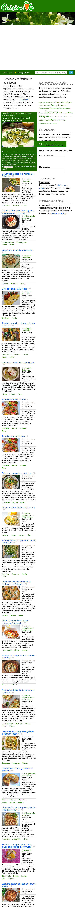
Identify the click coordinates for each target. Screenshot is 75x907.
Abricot (4, 802)
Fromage (63, 113)
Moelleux (52, 116)
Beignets (14, 283)
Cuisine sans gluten (44, 108)
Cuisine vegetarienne (64, 108)
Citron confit (6, 876)
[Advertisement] (21, 47)
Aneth (12, 357)
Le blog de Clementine (26, 180)
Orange (24, 876)
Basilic (53, 102)
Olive (3, 879)
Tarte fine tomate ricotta (13, 399)
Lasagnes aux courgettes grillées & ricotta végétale (18, 732)
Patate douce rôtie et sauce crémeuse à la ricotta (15, 621)
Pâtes (12, 245)
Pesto (62, 116)
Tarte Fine (5, 428)
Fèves (20, 394)
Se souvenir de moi (48, 179)
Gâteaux (21, 802)
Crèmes (64, 105)
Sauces (4, 357)
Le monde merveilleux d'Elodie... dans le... (19, 151)
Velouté (12, 394)
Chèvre (48, 105)
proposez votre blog (58, 213)
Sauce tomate (68, 116)
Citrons (21, 535)
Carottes (17, 355)
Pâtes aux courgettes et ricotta (16, 473)
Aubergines (48, 102)
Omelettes (5, 318)
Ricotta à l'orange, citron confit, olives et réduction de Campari (17, 845)
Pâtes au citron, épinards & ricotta (18, 507)
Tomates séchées (52, 123)
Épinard (41, 113)
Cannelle (5, 283)
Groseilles (22, 800)
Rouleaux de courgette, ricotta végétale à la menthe (16, 119)
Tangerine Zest (29, 476)
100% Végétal (29, 737)
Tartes (4, 431)
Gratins (4, 726)
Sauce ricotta (6, 355)
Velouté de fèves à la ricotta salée (18, 362)
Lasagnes (16, 763)
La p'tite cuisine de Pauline (28, 403)
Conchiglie (5, 205)
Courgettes (6, 502)
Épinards (15, 205)
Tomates (23, 428)
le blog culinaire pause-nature (28, 217)
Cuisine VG (7, 73)
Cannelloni (6, 839)
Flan (60, 113)
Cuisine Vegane (54, 108)
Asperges (42, 102)
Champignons (21, 242)
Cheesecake (42, 105)
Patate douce (6, 650)
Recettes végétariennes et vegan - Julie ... (28, 515)
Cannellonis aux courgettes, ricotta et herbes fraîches (18, 808)
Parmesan (15, 574)
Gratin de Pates (7, 724)
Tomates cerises (8, 242)
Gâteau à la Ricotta (9, 800)
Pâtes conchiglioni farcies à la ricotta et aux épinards (16, 583)
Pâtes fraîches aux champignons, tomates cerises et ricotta (18, 211)
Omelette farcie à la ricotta (14, 289)
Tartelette (47, 120)
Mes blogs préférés (22, 73)
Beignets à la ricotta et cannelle (17, 250)
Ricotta (24, 205)
